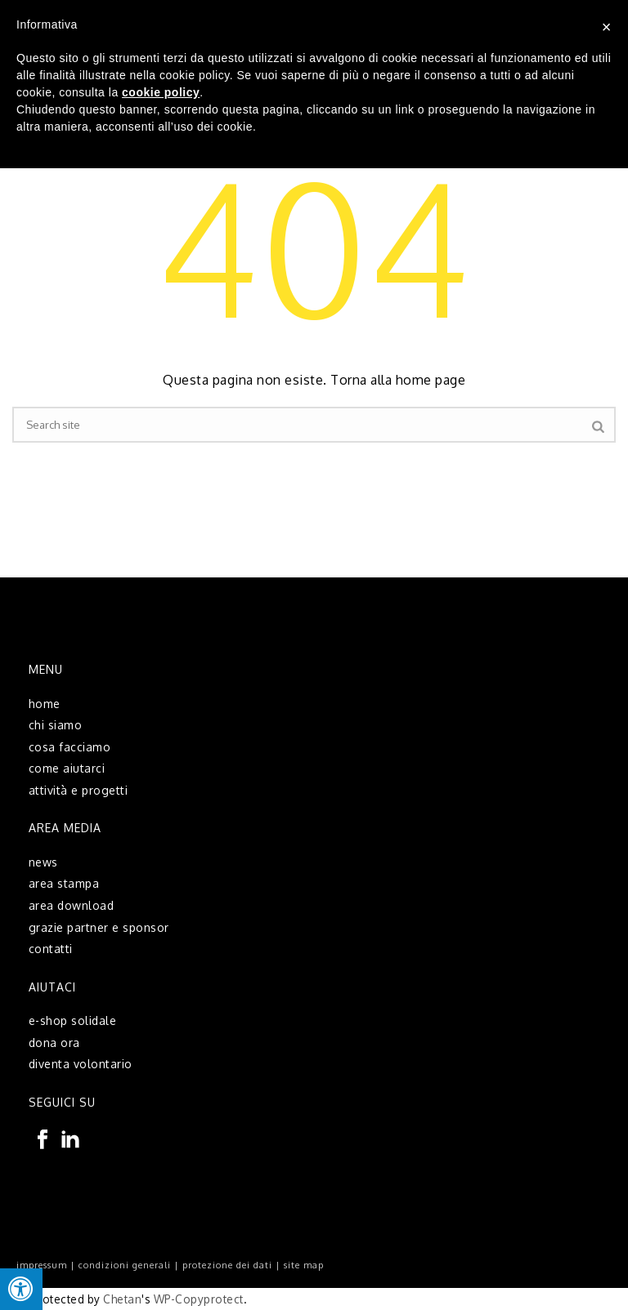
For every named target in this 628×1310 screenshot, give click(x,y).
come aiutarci (67, 768)
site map (304, 1265)
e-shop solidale (73, 1020)
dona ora (54, 1042)
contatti (51, 949)
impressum (41, 1265)
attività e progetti (78, 790)
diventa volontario (80, 1064)
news (43, 862)
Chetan (122, 1299)
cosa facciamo (70, 747)
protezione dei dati (227, 1265)
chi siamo (56, 725)
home (45, 704)
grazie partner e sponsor (99, 927)
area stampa (64, 883)
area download (71, 905)
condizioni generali (124, 1265)
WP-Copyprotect (199, 1299)
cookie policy (161, 92)
